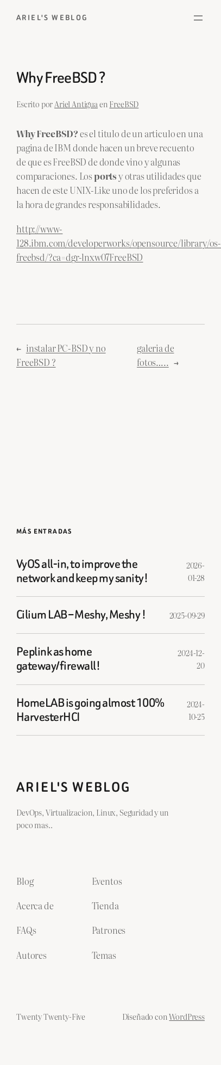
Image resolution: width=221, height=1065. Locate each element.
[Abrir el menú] (198, 18)
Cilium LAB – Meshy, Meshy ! (81, 615)
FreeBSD (123, 103)
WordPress (187, 1016)
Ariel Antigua (76, 103)
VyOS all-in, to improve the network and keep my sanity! (82, 571)
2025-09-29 (187, 615)
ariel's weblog (52, 18)
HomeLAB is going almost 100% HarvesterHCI (90, 710)
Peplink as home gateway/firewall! (58, 659)
